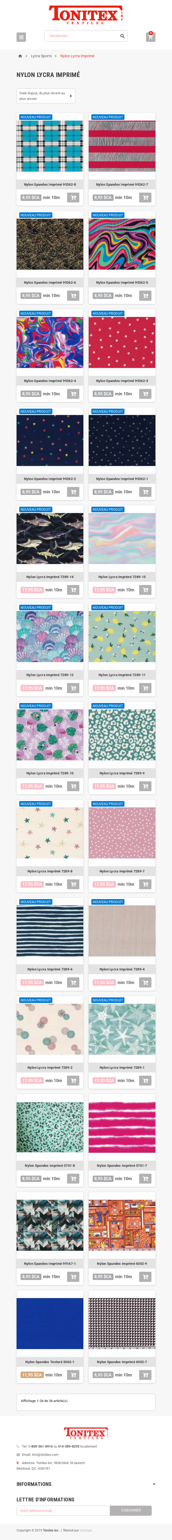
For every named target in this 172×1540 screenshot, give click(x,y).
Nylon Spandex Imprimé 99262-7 (122, 184)
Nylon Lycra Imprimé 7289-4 (122, 969)
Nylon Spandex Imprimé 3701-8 (50, 1166)
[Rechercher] (86, 36)
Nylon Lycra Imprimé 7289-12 (49, 675)
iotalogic (86, 1530)
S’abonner (131, 1510)
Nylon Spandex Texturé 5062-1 (49, 1362)
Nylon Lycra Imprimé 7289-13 (122, 577)
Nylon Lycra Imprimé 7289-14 (49, 577)
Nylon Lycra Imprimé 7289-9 (122, 773)
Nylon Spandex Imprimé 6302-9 (122, 1264)
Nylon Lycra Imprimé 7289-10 (49, 773)
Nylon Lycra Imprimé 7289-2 (50, 1068)
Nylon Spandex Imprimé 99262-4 (50, 381)
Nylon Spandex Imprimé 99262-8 (50, 184)
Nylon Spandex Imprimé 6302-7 (122, 1362)
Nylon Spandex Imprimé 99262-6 (50, 283)
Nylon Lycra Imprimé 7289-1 (122, 1068)
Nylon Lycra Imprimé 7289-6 (50, 969)
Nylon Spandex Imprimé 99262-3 (122, 381)
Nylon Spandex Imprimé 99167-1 (50, 1264)
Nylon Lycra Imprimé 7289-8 (50, 871)
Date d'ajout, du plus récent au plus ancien (42, 96)
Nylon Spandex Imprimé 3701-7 (122, 1166)
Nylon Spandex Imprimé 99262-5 (122, 283)
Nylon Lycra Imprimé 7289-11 (122, 675)
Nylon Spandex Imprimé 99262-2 (50, 479)
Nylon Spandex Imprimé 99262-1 (122, 479)
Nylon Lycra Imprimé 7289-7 (122, 871)
